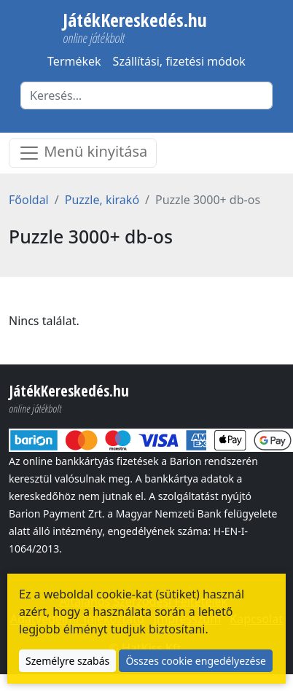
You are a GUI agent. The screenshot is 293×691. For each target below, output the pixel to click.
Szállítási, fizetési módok (179, 61)
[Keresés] (146, 95)
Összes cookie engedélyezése (195, 661)
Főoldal (29, 200)
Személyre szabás (67, 661)
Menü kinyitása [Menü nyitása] (82, 152)
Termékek (74, 61)
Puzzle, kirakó (102, 200)
